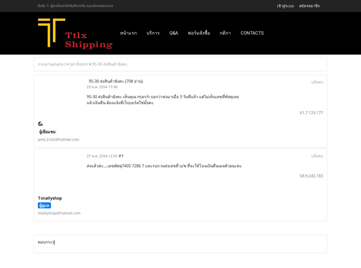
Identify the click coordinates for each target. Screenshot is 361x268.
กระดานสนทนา (51, 64)
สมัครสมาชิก (309, 6)
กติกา (225, 33)
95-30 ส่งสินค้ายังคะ (109, 64)
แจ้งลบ (317, 82)
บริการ (153, 33)
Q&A (173, 33)
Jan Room (79, 64)
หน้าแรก (128, 33)
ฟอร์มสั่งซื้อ (199, 33)
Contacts (252, 33)
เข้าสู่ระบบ (285, 6)
